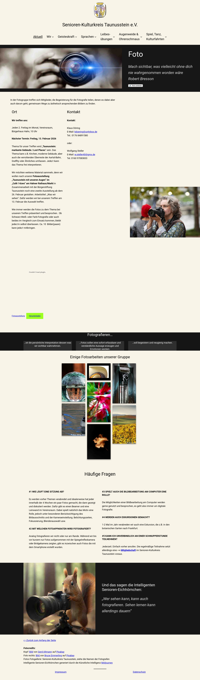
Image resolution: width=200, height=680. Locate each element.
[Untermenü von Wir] (50, 36)
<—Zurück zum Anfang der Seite (39, 640)
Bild (31, 651)
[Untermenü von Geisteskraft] (67, 36)
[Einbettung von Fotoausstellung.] (37, 272)
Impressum (61, 672)
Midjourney (107, 662)
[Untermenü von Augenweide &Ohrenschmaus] (130, 37)
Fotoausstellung (18, 316)
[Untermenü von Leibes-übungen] (108, 37)
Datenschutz (139, 672)
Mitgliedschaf (128, 550)
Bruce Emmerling (53, 655)
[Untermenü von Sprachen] (88, 36)
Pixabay (60, 651)
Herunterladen (35, 316)
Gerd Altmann (45, 651)
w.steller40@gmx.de (84, 154)
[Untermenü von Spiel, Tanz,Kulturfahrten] (156, 37)
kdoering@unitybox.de (85, 131)
